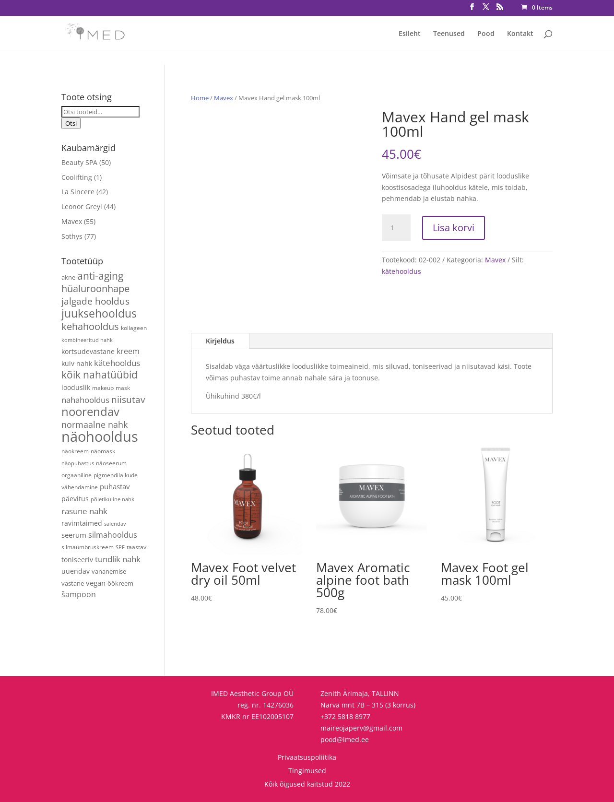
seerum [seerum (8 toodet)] (73, 535)
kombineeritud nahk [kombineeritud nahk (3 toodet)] (87, 340)
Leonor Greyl (81, 206)
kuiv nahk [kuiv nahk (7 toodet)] (76, 363)
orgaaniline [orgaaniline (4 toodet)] (76, 475)
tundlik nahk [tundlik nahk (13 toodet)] (118, 559)
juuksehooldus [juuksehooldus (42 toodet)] (99, 313)
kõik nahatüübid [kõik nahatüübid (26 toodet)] (99, 374)
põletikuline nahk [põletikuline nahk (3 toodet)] (112, 499)
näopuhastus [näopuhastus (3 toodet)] (77, 463)
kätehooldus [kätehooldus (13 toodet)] (117, 362)
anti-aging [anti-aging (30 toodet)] (100, 276)
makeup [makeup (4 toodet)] (103, 387)
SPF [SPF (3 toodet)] (120, 547)
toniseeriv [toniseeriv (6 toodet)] (77, 559)
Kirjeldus (220, 340)
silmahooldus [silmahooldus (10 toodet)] (112, 535)
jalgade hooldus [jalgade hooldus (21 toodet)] (95, 301)
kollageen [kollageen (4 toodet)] (134, 327)
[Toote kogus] (396, 227)
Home (200, 98)
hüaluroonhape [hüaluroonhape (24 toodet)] (95, 288)
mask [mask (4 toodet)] (123, 387)
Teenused (449, 34)
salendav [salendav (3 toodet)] (115, 523)
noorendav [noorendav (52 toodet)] (90, 411)
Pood (486, 34)
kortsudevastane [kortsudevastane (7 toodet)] (88, 351)
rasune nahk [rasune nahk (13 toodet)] (84, 511)
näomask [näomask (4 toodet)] (103, 451)
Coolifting (76, 177)
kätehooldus (401, 271)
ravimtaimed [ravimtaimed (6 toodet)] (81, 523)
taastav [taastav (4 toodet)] (136, 547)
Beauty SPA (79, 162)
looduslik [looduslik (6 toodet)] (75, 387)
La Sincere (77, 191)
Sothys (72, 236)
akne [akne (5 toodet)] (68, 277)
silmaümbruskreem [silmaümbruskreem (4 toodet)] (87, 547)
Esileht (410, 34)
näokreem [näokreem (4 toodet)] (75, 451)
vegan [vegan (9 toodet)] (96, 583)
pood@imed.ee (344, 739)
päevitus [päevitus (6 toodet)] (75, 498)
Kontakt (520, 34)
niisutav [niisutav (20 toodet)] (128, 399)
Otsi (71, 123)
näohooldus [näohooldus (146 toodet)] (99, 436)
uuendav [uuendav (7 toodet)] (75, 571)
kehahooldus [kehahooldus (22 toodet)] (90, 326)
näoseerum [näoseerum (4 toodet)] (111, 463)
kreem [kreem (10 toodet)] (128, 351)
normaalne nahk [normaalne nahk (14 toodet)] (94, 424)
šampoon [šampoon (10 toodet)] (78, 594)
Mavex (223, 98)
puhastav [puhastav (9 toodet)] (115, 487)
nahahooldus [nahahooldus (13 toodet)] (85, 399)
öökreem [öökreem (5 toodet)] (120, 583)
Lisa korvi (453, 227)
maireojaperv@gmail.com (361, 727)
